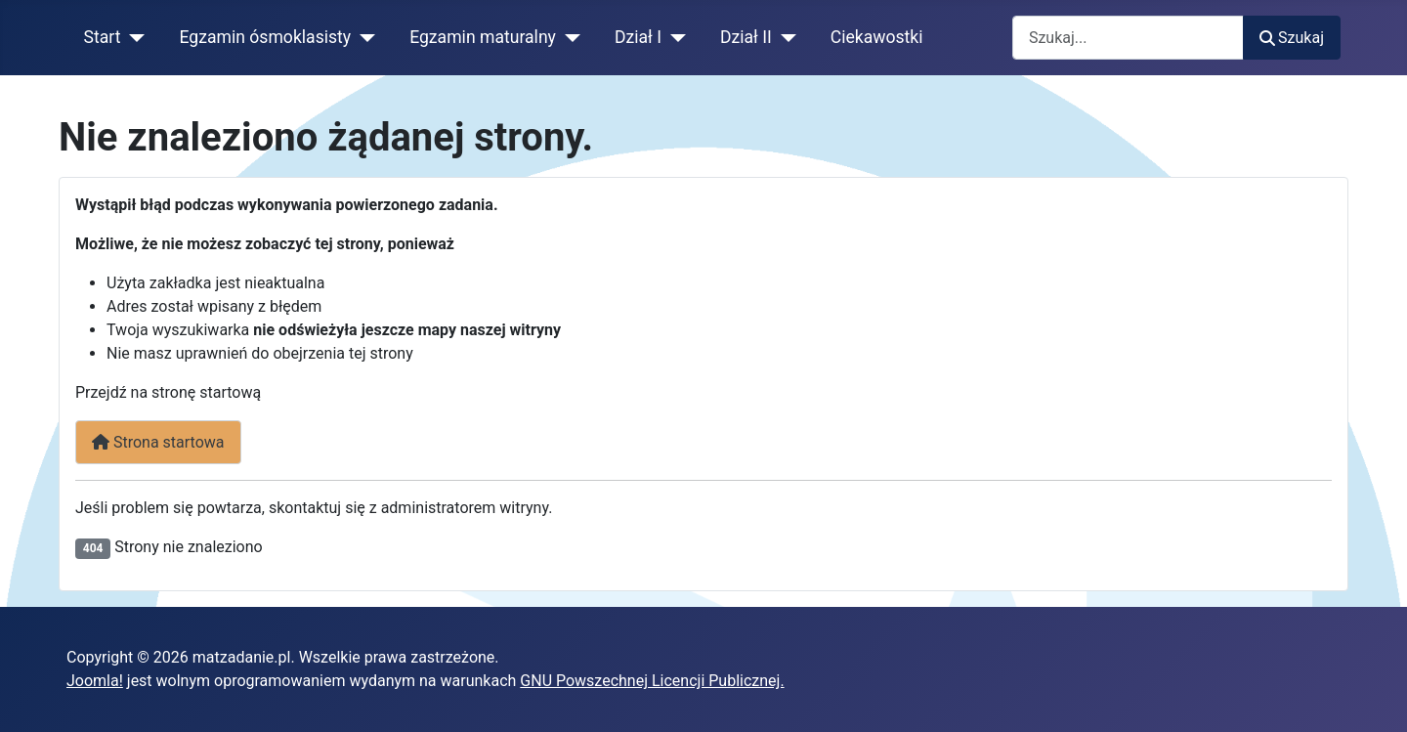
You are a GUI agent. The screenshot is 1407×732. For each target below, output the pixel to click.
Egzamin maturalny (482, 37)
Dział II (746, 37)
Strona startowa (158, 442)
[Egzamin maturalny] (568, 37)
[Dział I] (673, 37)
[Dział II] (784, 37)
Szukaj (1291, 37)
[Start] (133, 37)
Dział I (638, 37)
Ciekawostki (877, 37)
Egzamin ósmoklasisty (266, 37)
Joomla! (94, 680)
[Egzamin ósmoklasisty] (363, 37)
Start (102, 37)
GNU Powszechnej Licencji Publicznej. (652, 680)
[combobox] (1128, 38)
